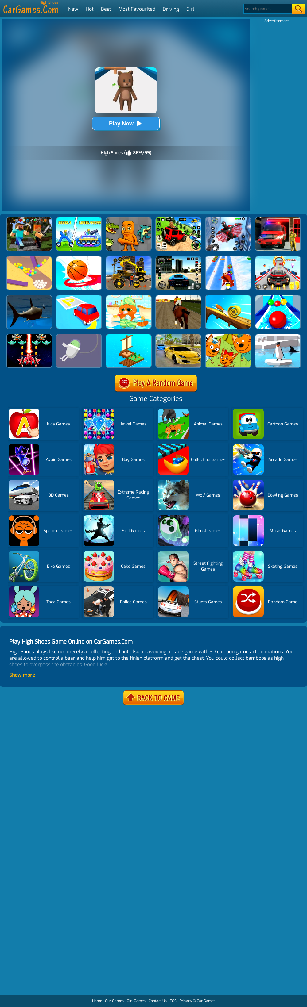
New (73, 9)
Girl (190, 9)
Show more (22, 675)
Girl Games (136, 1000)
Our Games (114, 1000)
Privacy (186, 1000)
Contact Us (158, 1000)
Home (97, 1000)
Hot (90, 9)
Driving (171, 9)
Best (106, 9)
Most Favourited (137, 9)
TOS (173, 1000)
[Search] (267, 9)
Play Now (126, 123)
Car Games (206, 1000)
